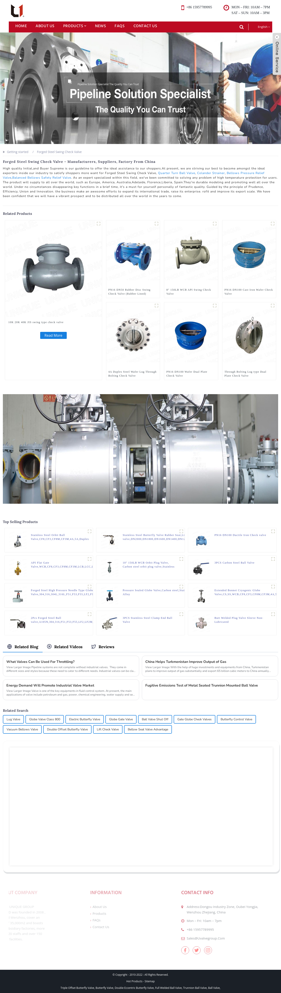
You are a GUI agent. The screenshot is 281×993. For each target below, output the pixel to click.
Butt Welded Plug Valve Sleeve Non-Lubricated (238, 619)
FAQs (119, 25)
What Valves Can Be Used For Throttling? (40, 661)
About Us (45, 25)
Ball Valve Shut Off (155, 719)
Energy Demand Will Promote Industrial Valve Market (50, 685)
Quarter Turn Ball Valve (176, 173)
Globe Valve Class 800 (44, 719)
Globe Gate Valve (121, 719)
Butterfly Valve (104, 988)
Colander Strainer (211, 173)
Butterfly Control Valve (236, 719)
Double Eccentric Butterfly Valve (134, 988)
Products (74, 25)
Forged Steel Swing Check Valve (59, 152)
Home (21, 25)
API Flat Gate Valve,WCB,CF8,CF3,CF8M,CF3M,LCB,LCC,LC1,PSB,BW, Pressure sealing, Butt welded (70, 565)
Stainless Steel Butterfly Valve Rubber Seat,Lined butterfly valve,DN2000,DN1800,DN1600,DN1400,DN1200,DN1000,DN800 (167, 537)
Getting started (17, 152)
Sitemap (150, 981)
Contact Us (145, 25)
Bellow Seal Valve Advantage (148, 729)
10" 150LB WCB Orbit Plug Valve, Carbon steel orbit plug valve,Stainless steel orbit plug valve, (149, 565)
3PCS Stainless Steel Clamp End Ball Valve (148, 619)
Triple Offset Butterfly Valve (77, 988)
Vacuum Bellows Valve (22, 729)
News (100, 25)
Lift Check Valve (108, 729)
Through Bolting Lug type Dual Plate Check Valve (246, 373)
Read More (53, 335)
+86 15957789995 (189, 929)
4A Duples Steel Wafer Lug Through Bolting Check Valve (132, 373)
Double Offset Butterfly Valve (67, 729)
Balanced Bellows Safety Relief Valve (41, 178)
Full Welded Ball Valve (168, 988)
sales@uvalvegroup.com (195, 938)
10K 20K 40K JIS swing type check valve (36, 322)
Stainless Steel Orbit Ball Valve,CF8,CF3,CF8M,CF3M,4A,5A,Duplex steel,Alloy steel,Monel (60, 537)
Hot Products (134, 981)
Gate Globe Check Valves (194, 719)
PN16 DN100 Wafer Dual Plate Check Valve (186, 373)
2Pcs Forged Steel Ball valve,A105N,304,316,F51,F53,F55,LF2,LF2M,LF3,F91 (68, 619)
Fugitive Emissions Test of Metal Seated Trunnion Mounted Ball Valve (201, 685)
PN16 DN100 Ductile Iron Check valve (240, 535)
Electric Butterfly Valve (84, 719)
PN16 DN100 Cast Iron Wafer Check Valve (249, 291)
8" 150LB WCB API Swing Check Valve (188, 291)
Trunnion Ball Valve (195, 988)
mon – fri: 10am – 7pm (193, 920)
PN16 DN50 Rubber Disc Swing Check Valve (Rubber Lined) (129, 291)
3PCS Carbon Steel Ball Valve (234, 562)
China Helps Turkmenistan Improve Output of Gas (185, 661)
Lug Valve (13, 719)
